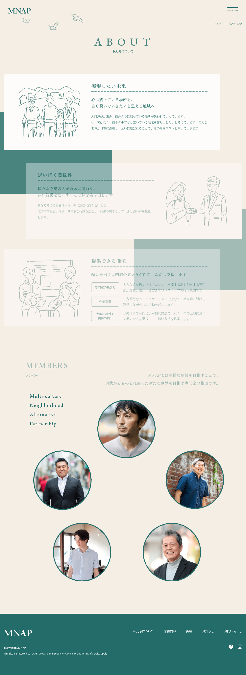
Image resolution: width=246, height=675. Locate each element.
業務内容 (170, 631)
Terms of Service (91, 653)
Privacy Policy (69, 653)
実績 (189, 631)
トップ (217, 24)
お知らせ (208, 631)
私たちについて (143, 631)
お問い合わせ (233, 631)
